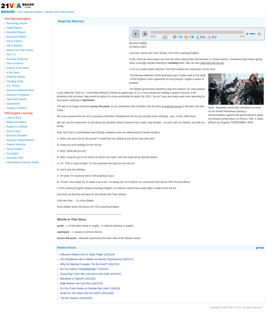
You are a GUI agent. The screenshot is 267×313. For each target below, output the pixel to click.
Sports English (14, 149)
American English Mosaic (20, 140)
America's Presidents (18, 94)
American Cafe (14, 157)
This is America (14, 63)
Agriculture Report (16, 99)
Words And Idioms (16, 122)
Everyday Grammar (17, 59)
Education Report (16, 32)
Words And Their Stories (59, 11)
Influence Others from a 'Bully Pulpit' (81, 254)
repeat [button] (165, 37)
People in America (16, 108)
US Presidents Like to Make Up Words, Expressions (91, 259)
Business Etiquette (16, 135)
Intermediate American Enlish (22, 162)
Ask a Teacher (14, 45)
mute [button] (248, 33)
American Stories (15, 76)
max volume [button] (259, 33)
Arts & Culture (14, 41)
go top (260, 247)
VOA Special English (30, 11)
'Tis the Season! (69, 298)
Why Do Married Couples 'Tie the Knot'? (84, 264)
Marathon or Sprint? (72, 278)
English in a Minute (16, 126)
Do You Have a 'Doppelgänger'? (79, 268)
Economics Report (16, 36)
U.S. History (13, 85)
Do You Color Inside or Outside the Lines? (85, 288)
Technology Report (16, 23)
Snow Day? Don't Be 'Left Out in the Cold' (85, 273)
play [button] (136, 34)
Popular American (16, 144)
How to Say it (13, 131)
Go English (12, 153)
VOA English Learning (18, 113)
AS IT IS (10, 54)
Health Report (14, 27)
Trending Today (14, 81)
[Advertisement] (90, 56)
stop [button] (145, 34)
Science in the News (17, 68)
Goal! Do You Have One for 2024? (80, 293)
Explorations (13, 103)
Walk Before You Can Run (75, 283)
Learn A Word (13, 117)
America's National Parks (20, 90)
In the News (12, 72)
